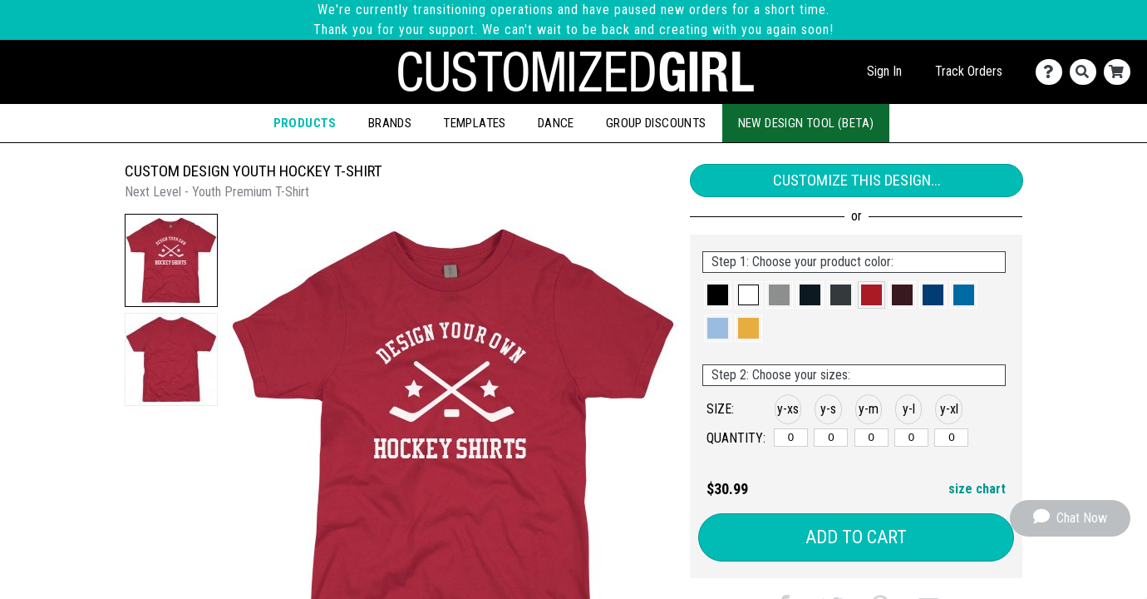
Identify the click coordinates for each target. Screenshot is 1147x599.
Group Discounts (656, 123)
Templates (474, 123)
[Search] (1087, 72)
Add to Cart (856, 537)
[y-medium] (871, 437)
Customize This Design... (857, 180)
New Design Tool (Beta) (806, 123)
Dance (556, 123)
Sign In (884, 71)
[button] (171, 260)
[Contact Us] (1053, 72)
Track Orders (968, 71)
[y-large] (911, 437)
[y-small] (831, 437)
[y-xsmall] (791, 437)
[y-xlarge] (951, 437)
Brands (389, 123)
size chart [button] (977, 489)
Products (305, 123)
